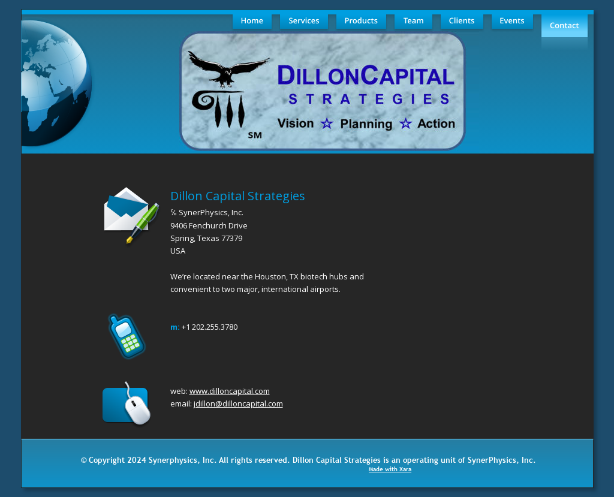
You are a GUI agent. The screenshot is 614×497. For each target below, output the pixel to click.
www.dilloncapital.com (229, 390)
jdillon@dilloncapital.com (238, 403)
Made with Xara (390, 469)
